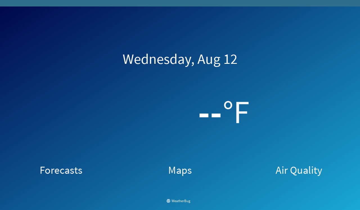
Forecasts (61, 170)
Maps (180, 170)
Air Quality (299, 170)
